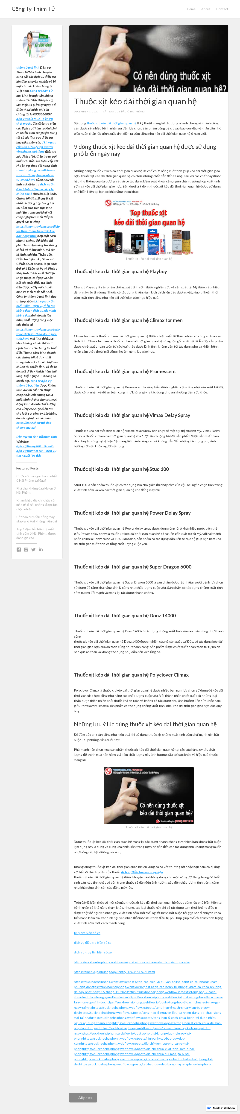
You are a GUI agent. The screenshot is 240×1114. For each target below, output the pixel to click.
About (206, 9)
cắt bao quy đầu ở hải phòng (124, 111)
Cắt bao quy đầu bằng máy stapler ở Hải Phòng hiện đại (36, 519)
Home (191, 9)
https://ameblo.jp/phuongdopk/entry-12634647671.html (114, 972)
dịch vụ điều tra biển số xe (92, 942)
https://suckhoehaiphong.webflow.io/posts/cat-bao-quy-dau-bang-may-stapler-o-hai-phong (145, 1064)
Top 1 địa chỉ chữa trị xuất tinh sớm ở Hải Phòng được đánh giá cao (36, 533)
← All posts (83, 1097)
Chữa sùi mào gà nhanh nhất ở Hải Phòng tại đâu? (36, 478)
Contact (222, 9)
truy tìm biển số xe (87, 933)
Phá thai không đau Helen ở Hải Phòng (36, 490)
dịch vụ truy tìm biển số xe (93, 952)
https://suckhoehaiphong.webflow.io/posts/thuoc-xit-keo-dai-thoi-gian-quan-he (132, 962)
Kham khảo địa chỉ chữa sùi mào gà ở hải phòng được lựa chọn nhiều (37, 504)
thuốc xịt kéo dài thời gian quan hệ (111, 123)
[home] (33, 7)
